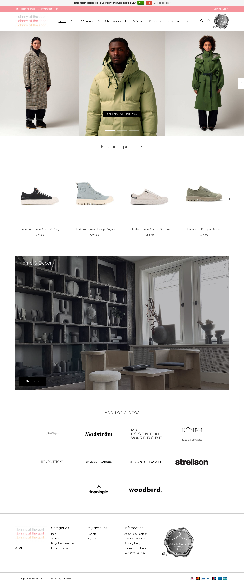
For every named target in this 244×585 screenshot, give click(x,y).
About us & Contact (135, 533)
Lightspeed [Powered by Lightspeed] (66, 578)
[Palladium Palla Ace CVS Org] (40, 191)
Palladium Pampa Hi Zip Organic (94, 229)
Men (53, 533)
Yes (141, 3)
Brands (169, 21)
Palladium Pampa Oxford (204, 229)
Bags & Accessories (109, 21)
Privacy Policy (132, 543)
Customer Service (134, 552)
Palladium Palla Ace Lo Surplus (149, 229)
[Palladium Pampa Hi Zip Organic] (95, 191)
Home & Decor (60, 548)
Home (62, 21)
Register (92, 533)
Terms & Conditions (135, 538)
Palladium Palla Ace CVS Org (39, 229)
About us (182, 21)
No (149, 3)
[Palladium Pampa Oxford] (204, 191)
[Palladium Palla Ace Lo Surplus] (149, 191)
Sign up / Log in (221, 9)
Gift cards (155, 21)
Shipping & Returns (135, 548)
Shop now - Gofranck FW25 (122, 112)
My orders (94, 538)
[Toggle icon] (202, 21)
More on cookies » (162, 3)
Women (55, 538)
